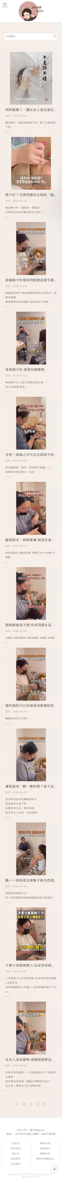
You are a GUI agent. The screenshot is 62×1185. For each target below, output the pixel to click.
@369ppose (37, 1130)
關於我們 (45, 1144)
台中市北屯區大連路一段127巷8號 (35, 1134)
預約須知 (16, 1149)
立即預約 (16, 1164)
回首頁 (15, 1144)
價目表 (15, 1154)
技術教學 (16, 1159)
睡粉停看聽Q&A (45, 1159)
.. (53, 1174)
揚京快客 (26, 1174)
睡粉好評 (45, 1154)
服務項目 (45, 1149)
